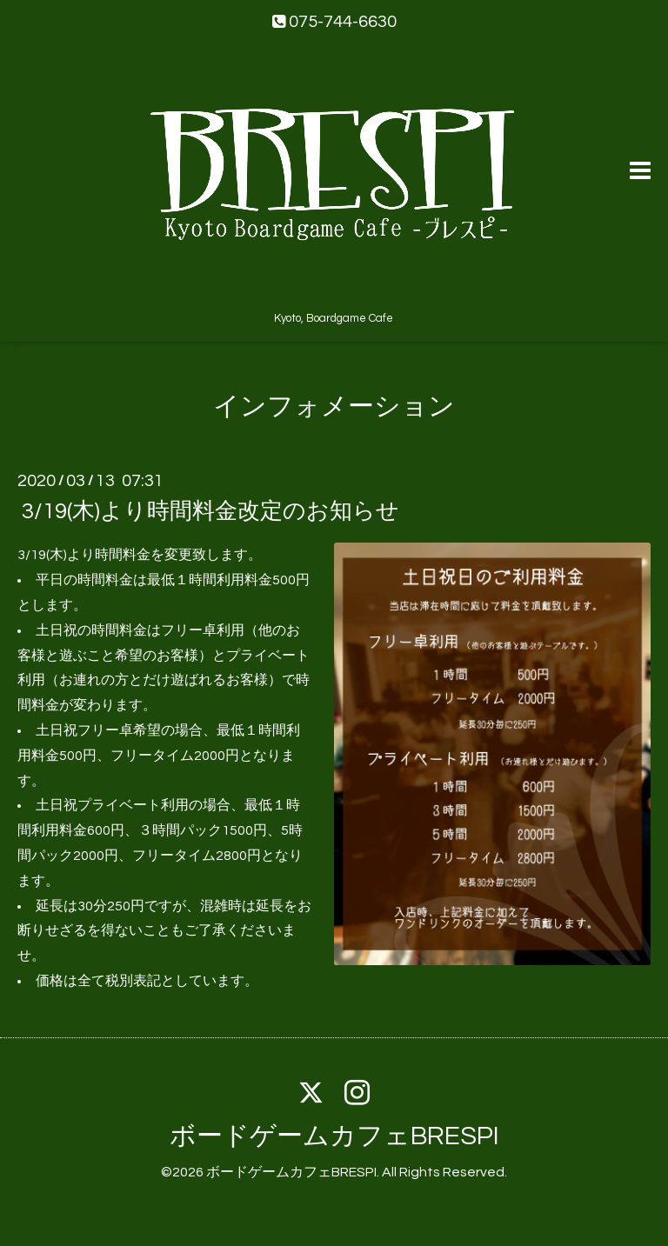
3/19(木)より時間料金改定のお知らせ (210, 511)
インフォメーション (334, 406)
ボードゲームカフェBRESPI (334, 1136)
